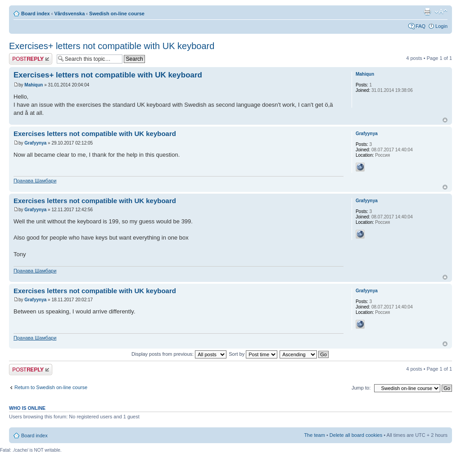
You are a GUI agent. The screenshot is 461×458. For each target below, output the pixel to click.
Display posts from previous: (178, 354)
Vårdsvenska (69, 13)
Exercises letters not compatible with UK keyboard (95, 133)
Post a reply (30, 58)
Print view (427, 12)
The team (314, 435)
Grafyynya (35, 143)
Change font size (440, 12)
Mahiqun (33, 84)
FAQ (420, 26)
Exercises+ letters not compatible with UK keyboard (111, 46)
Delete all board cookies (356, 435)
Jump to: (361, 387)
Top (445, 120)
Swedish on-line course (117, 13)
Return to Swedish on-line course (50, 387)
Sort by (253, 354)
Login (441, 26)
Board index (35, 13)
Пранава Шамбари (35, 180)
